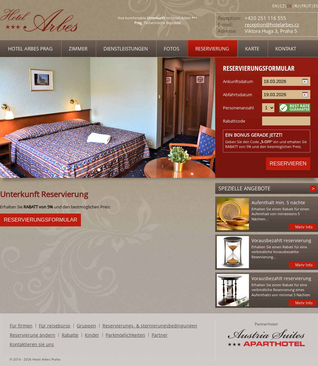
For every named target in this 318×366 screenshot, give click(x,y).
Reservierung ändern (32, 335)
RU (296, 6)
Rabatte (70, 335)
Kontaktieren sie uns (32, 344)
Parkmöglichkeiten (125, 335)
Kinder (92, 335)
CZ (282, 6)
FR (304, 6)
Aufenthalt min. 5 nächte (278, 202)
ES (316, 6)
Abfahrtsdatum (237, 94)
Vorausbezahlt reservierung (281, 240)
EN (275, 6)
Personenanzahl (238, 108)
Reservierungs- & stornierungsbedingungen (149, 326)
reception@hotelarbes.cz (272, 24)
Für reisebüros (54, 326)
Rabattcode (234, 121)
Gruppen (86, 326)
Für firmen (21, 326)
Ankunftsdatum (238, 81)
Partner (160, 335)
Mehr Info (304, 227)
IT (309, 6)
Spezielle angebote (244, 188)
